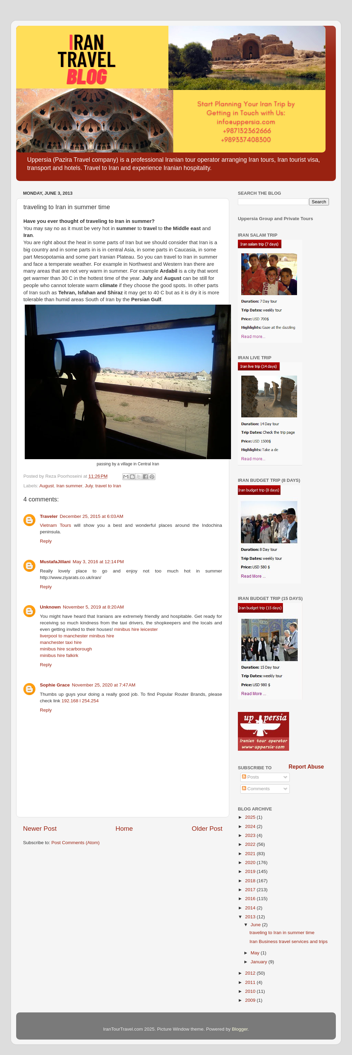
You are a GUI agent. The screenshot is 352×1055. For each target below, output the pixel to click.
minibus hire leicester (136, 629)
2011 (251, 982)
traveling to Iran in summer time (282, 932)
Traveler (49, 516)
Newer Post (40, 828)
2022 (251, 844)
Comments (256, 788)
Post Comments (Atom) (76, 842)
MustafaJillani (55, 561)
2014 (251, 907)
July (89, 485)
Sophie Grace (55, 685)
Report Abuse (306, 767)
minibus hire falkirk (59, 655)
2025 (251, 817)
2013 (251, 916)
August (47, 485)
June (256, 924)
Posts (250, 777)
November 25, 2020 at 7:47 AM (103, 685)
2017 (251, 889)
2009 (251, 1000)
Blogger (240, 1029)
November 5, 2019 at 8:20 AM (93, 607)
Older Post (207, 828)
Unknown (50, 607)
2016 (251, 898)
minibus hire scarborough (66, 648)
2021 (251, 853)
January (259, 961)
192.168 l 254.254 (80, 700)
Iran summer (69, 485)
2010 (251, 991)
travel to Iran (108, 485)
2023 (251, 835)
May (256, 952)
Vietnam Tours (55, 525)
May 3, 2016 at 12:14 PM (98, 561)
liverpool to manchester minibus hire (77, 635)
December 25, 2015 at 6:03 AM (91, 516)
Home (124, 828)
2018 (251, 880)
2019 (251, 871)
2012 (251, 973)
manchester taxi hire (61, 642)
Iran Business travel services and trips (289, 941)
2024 (251, 826)
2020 (251, 862)
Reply (46, 541)
